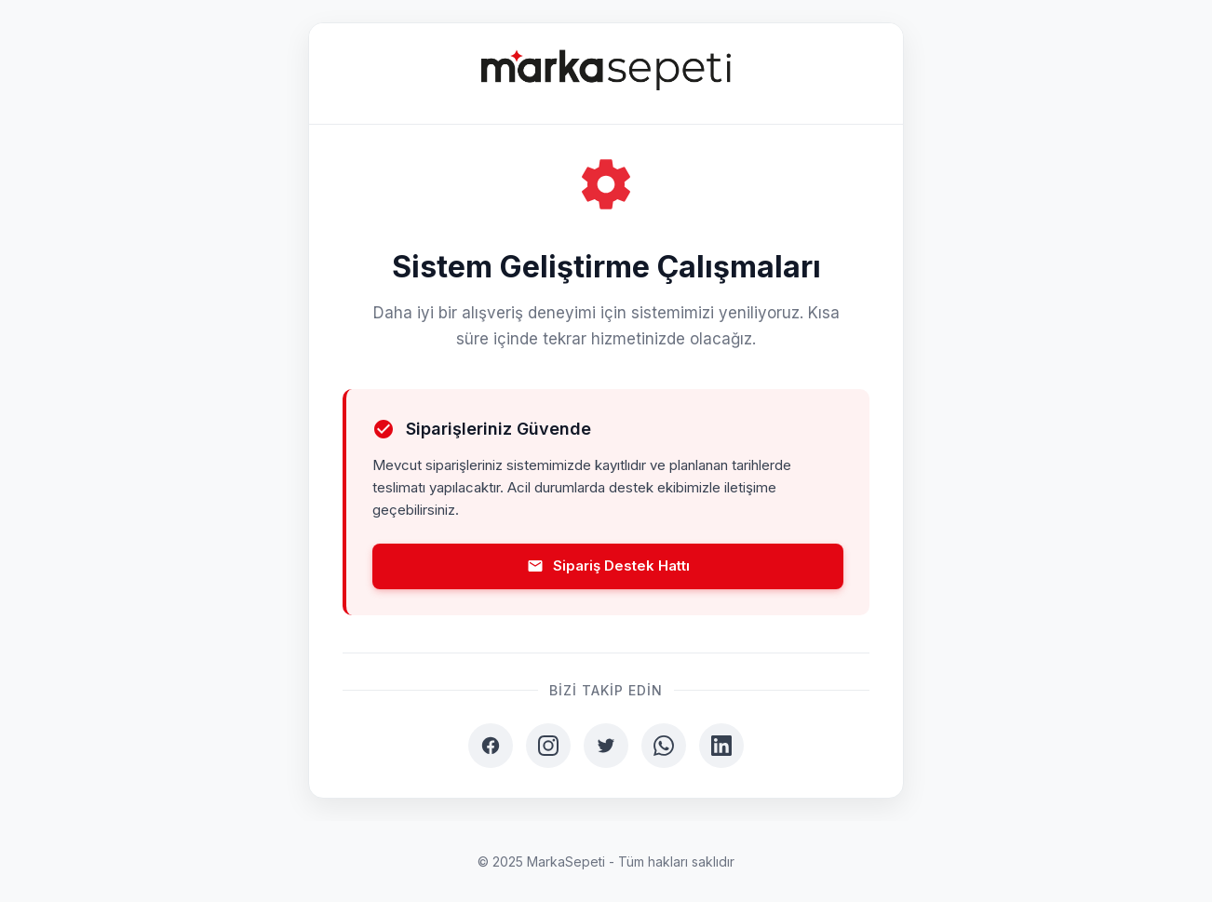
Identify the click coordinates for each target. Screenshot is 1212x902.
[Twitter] (606, 745)
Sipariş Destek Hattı (608, 565)
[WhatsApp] (663, 745)
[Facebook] (490, 745)
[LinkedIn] (721, 745)
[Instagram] (548, 745)
